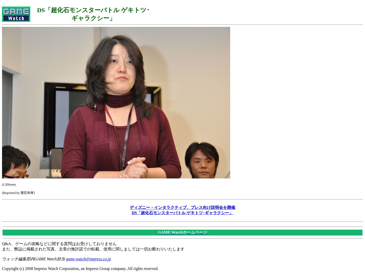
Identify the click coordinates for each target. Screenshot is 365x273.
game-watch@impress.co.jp (88, 259)
